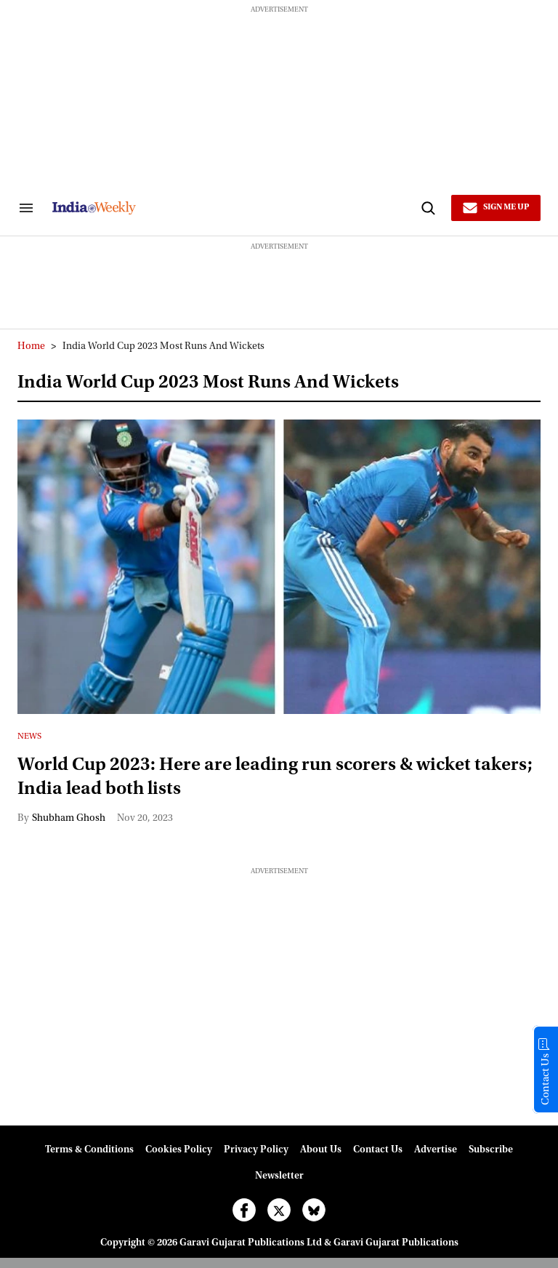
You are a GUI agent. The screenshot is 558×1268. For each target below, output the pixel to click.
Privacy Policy (256, 1150)
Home (31, 347)
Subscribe (491, 1150)
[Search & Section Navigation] (26, 208)
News (29, 736)
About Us (320, 1150)
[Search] (428, 208)
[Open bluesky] (314, 1209)
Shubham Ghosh (68, 819)
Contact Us (378, 1150)
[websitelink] (234, 208)
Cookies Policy (178, 1150)
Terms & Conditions (89, 1150)
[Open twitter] (279, 1209)
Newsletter (279, 1176)
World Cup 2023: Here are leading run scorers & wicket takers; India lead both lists (275, 777)
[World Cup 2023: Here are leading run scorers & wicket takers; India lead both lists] (279, 567)
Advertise (435, 1150)
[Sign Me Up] (496, 208)
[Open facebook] (244, 1209)
